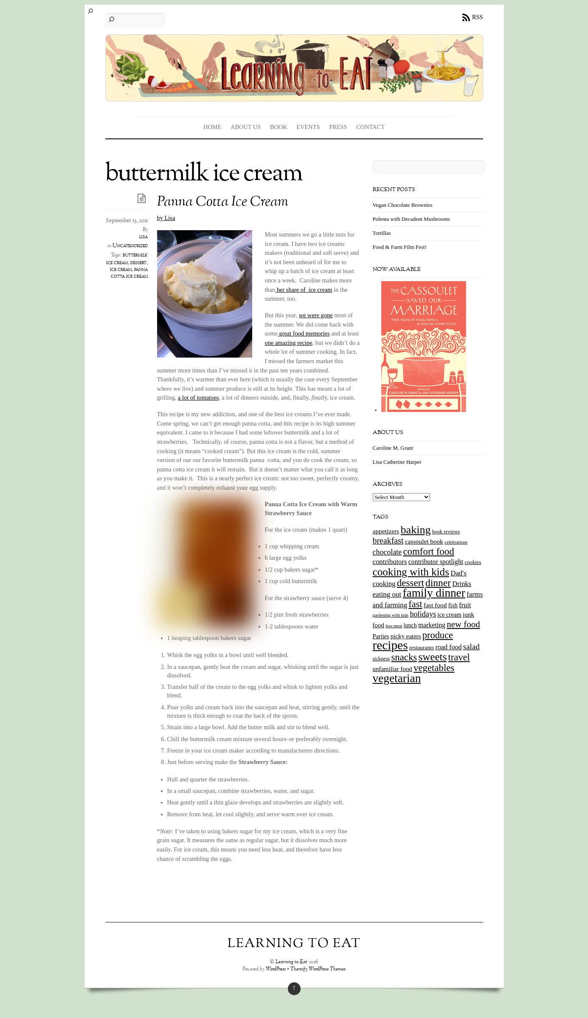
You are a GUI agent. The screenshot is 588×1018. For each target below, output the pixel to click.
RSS (477, 17)
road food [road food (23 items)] (449, 647)
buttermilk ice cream (127, 258)
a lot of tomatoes (198, 397)
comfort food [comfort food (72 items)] (428, 551)
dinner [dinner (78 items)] (438, 582)
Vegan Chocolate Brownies (403, 205)
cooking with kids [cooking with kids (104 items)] (411, 572)
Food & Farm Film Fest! (400, 247)
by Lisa (166, 217)
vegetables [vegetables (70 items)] (434, 668)
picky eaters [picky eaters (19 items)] (406, 636)
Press (338, 127)
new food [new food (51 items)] (463, 624)
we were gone (316, 315)
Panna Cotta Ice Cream (222, 202)
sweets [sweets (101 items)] (432, 657)
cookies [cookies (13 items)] (472, 562)
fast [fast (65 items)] (415, 604)
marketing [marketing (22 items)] (431, 625)
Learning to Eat (291, 962)
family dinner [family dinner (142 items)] (434, 593)
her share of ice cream (303, 289)
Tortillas (382, 233)
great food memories (304, 333)
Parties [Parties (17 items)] (381, 636)
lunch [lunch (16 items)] (410, 625)
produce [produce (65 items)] (437, 635)
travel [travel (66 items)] (459, 657)
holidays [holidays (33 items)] (423, 614)
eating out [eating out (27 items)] (387, 594)
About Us (246, 127)
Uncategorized (130, 246)
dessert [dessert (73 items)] (410, 582)
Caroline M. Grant (393, 448)
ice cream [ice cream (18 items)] (449, 614)
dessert (138, 263)
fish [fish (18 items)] (453, 605)
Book (278, 127)
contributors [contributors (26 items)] (390, 562)
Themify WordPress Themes (318, 969)
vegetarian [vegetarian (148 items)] (397, 678)
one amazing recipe (288, 342)
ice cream (121, 270)
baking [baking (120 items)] (416, 530)
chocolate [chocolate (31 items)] (387, 552)
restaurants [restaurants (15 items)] (421, 647)
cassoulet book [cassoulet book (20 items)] (424, 541)
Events (308, 127)
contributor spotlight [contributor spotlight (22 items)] (435, 561)
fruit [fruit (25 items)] (465, 605)
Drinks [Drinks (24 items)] (461, 584)
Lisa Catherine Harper (397, 462)
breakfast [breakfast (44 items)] (388, 540)
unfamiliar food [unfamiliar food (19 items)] (392, 669)
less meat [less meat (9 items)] (393, 625)
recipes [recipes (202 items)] (390, 645)
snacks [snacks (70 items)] (404, 657)
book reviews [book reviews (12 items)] (446, 532)
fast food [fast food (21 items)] (435, 605)
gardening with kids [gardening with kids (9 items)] (391, 615)
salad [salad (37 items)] (471, 646)
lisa (143, 237)
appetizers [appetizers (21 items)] (386, 531)
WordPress (276, 969)
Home (212, 127)
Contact (370, 127)
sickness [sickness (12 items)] (381, 659)
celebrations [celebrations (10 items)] (456, 541)
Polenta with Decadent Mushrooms (411, 219)
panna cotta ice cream (129, 273)
